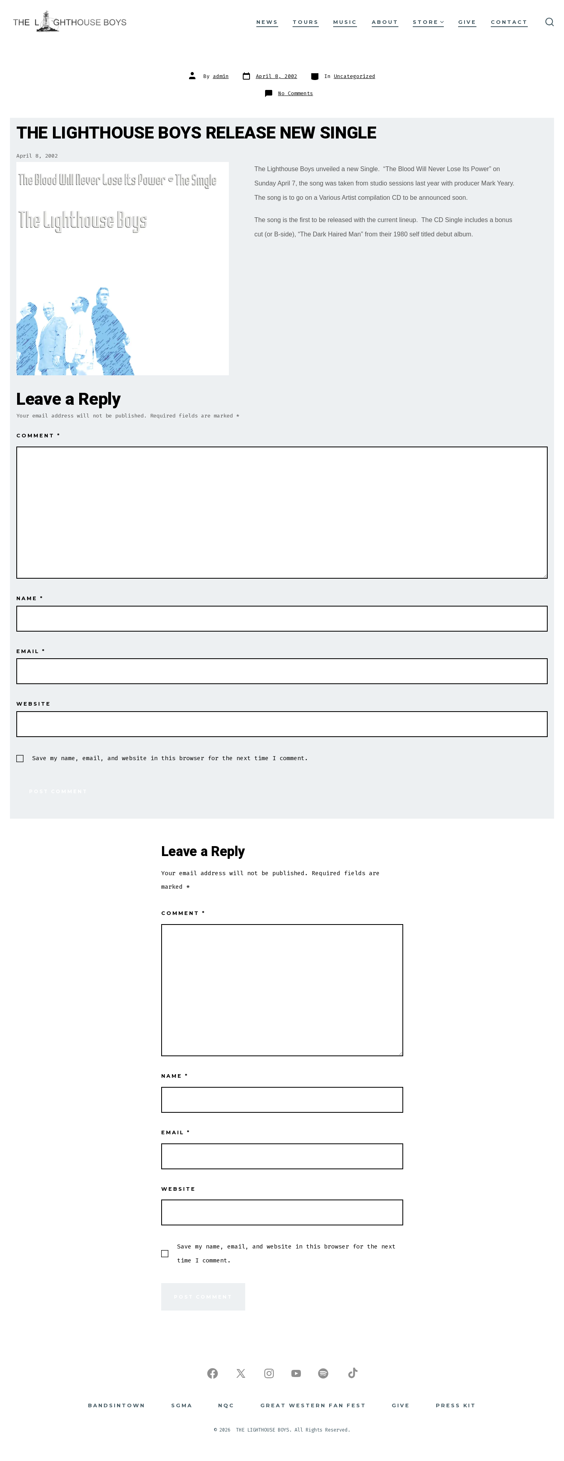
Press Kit (456, 1405)
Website (33, 704)
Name (29, 598)
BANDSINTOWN (116, 1405)
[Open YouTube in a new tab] (296, 1373)
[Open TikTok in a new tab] (352, 1373)
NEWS (267, 22)
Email (30, 651)
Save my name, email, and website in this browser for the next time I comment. (170, 758)
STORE (428, 22)
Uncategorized (354, 76)
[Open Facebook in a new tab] (212, 1373)
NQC (226, 1405)
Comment (38, 436)
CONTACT (509, 22)
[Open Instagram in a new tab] (269, 1373)
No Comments (295, 93)
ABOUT (385, 22)
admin (221, 76)
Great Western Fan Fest (313, 1405)
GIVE (467, 22)
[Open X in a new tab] (240, 1373)
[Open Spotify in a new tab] (323, 1373)
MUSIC (345, 22)
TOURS (306, 22)
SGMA (182, 1405)
